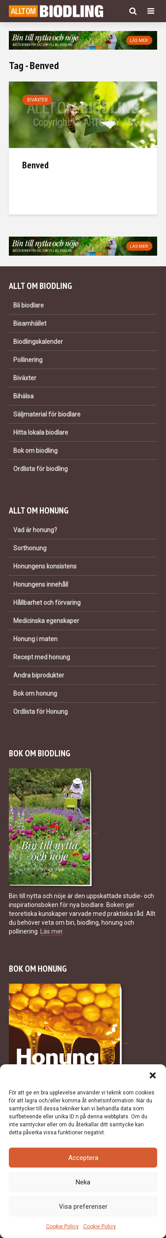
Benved (35, 165)
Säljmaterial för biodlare (47, 414)
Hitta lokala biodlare (40, 432)
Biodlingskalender (38, 341)
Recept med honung (41, 657)
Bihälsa (23, 396)
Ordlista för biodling (40, 468)
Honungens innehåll (40, 584)
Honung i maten (35, 638)
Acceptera (83, 1158)
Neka (83, 1182)
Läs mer (51, 931)
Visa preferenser (83, 1207)
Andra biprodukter (38, 675)
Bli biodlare (28, 305)
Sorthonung (29, 548)
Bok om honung (35, 693)
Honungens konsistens (45, 566)
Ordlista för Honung (40, 711)
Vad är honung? (35, 529)
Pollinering (27, 359)
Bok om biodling (35, 450)
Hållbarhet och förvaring (47, 602)
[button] (152, 1075)
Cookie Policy (62, 1226)
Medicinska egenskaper (46, 620)
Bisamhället (29, 323)
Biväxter (37, 99)
